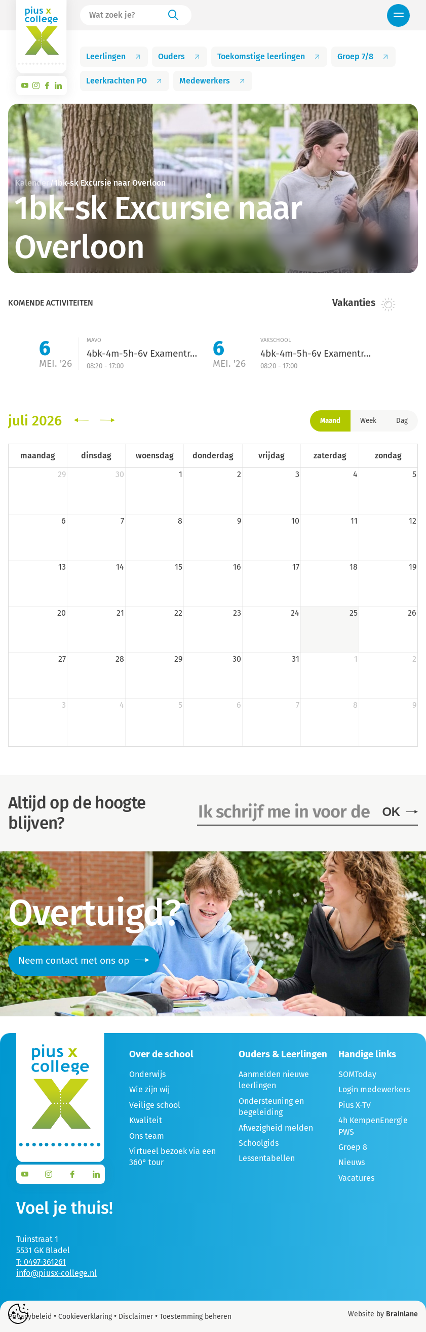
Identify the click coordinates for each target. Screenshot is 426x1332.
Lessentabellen (267, 1158)
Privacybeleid (30, 1316)
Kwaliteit (145, 1120)
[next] (107, 420)
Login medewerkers (374, 1089)
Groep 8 (352, 1147)
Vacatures (356, 1178)
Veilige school (154, 1105)
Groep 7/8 (363, 56)
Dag (402, 421)
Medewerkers (212, 80)
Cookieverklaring (85, 1316)
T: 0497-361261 (41, 1262)
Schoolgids (259, 1143)
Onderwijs (147, 1074)
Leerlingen (114, 56)
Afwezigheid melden (276, 1128)
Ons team (146, 1136)
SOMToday (357, 1074)
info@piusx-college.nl (56, 1273)
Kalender (32, 183)
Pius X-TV (354, 1105)
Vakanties (364, 303)
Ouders (179, 56)
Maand (330, 421)
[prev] (81, 420)
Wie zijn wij (149, 1089)
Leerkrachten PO (124, 80)
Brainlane (402, 1314)
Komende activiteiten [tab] (50, 303)
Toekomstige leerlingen (269, 56)
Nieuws (351, 1162)
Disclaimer (136, 1316)
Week (368, 421)
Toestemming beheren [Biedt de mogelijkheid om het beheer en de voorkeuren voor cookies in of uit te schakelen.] (195, 1316)
